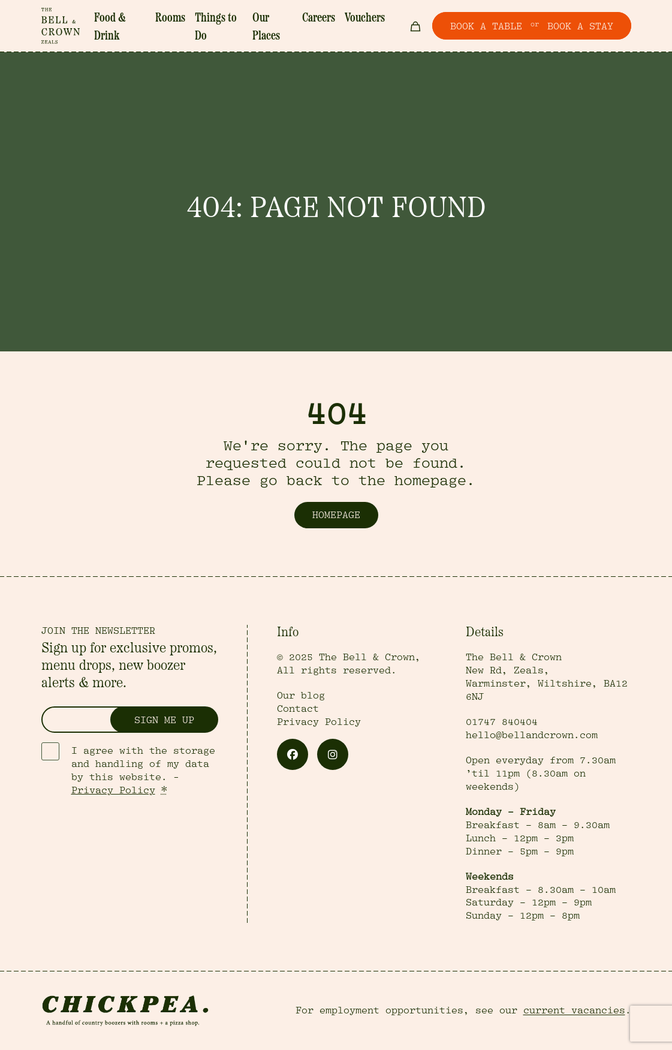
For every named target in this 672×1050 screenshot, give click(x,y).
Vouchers (365, 18)
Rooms (170, 18)
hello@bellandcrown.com (532, 735)
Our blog (301, 695)
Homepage (336, 515)
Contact (298, 708)
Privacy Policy (113, 790)
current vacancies (574, 1010)
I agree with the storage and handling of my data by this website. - (143, 770)
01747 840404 (502, 722)
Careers (318, 18)
